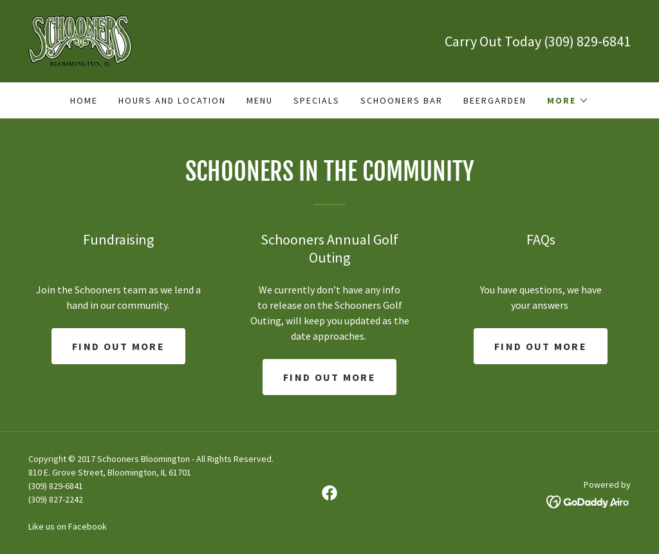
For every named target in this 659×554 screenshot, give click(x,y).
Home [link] (84, 100)
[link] (80, 39)
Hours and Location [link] (172, 100)
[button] (568, 100)
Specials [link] (316, 100)
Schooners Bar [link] (401, 100)
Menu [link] (259, 100)
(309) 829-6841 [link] (587, 41)
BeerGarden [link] (494, 100)
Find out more (118, 346)
